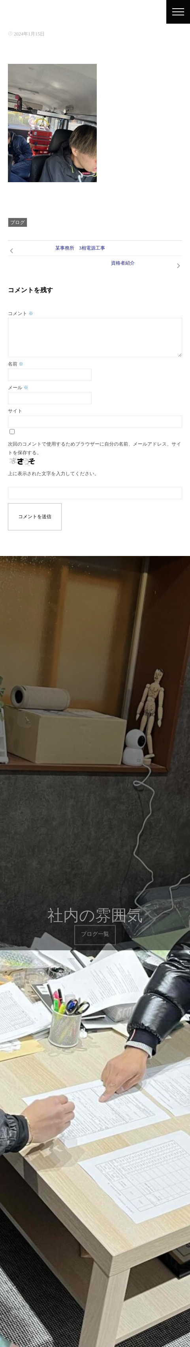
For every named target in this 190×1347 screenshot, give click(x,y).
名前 (15, 364)
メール (18, 387)
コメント (20, 313)
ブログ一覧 (95, 929)
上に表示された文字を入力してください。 (53, 473)
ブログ (17, 222)
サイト (15, 411)
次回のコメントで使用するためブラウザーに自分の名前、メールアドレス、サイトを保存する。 (94, 448)
